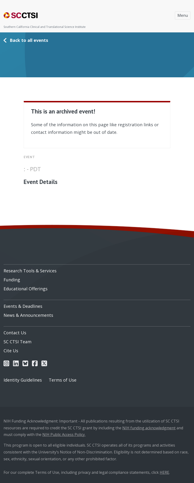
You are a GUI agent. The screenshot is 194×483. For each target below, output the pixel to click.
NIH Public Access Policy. (63, 434)
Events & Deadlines (23, 306)
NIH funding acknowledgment (149, 428)
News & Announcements (28, 315)
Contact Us (15, 332)
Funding (12, 280)
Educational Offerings (26, 289)
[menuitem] (97, 269)
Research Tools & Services (30, 271)
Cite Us (11, 350)
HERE (164, 472)
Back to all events (29, 40)
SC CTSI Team (17, 341)
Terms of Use (62, 380)
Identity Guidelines (23, 380)
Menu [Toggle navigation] (182, 15)
